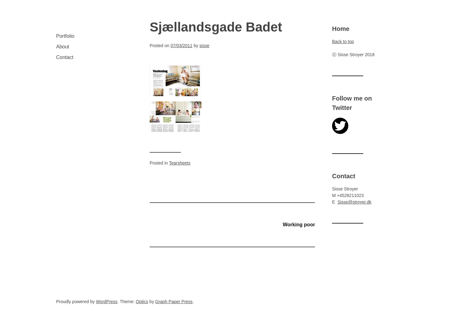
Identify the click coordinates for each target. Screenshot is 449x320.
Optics (142, 301)
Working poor (299, 224)
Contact (64, 57)
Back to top (343, 41)
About (62, 46)
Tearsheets (179, 162)
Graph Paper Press (174, 301)
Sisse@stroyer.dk (354, 201)
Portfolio (65, 36)
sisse (205, 45)
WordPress (107, 301)
